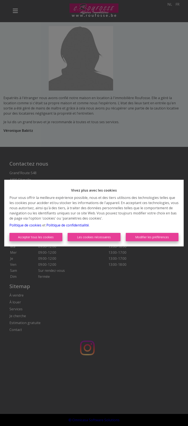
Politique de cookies (25, 225)
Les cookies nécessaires (94, 237)
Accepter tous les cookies (36, 237)
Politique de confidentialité (67, 225)
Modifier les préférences (152, 237)
